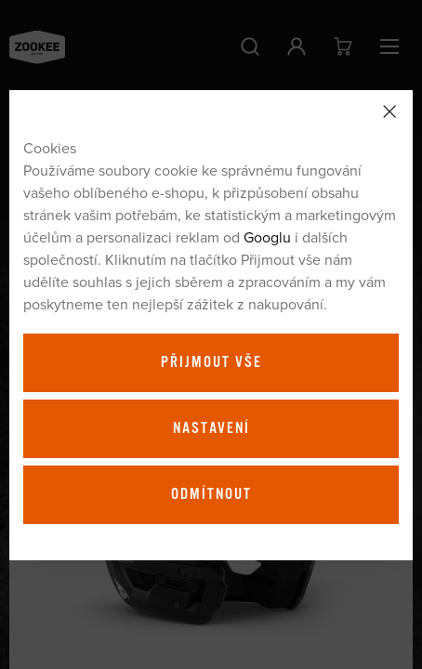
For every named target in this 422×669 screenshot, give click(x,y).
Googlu (267, 237)
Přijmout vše (211, 362)
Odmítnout (211, 494)
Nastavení (211, 428)
